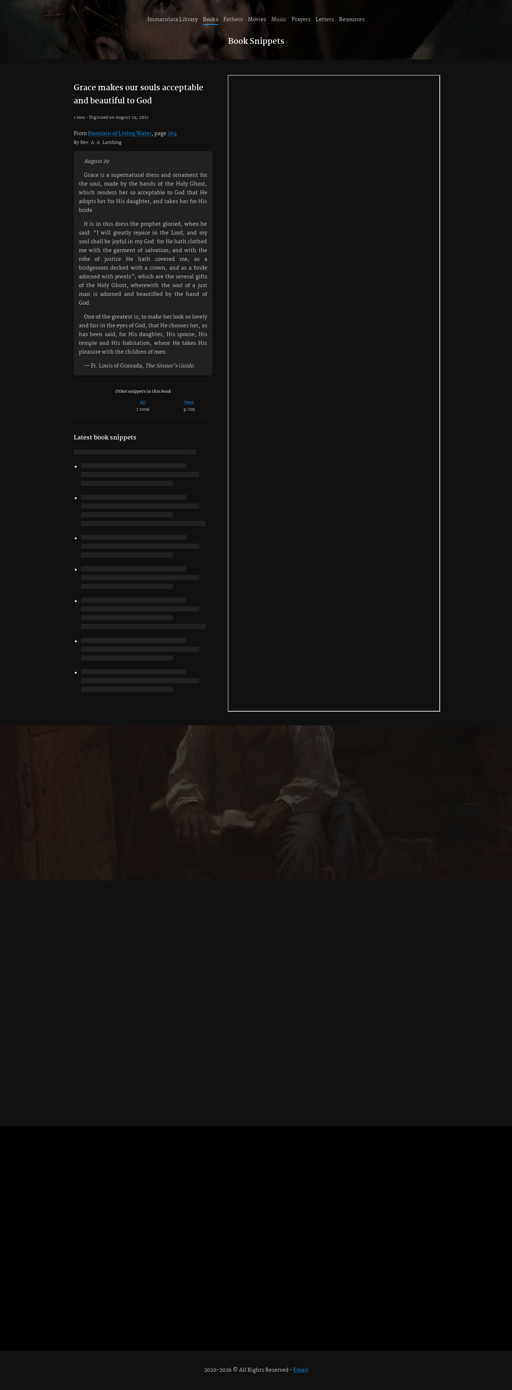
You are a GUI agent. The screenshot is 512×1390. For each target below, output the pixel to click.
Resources (352, 19)
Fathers (233, 19)
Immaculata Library (172, 19)
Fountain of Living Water (119, 133)
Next (189, 402)
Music (278, 19)
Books (210, 19)
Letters (325, 19)
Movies (257, 19)
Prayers (301, 19)
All (143, 402)
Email (300, 1370)
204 (172, 133)
